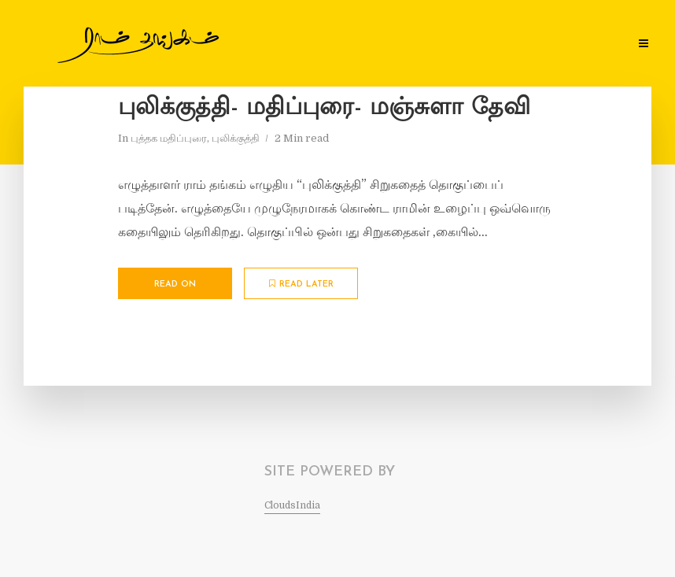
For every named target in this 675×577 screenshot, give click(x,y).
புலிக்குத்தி (236, 138)
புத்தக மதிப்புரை (169, 138)
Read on (175, 284)
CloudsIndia (292, 505)
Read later (301, 284)
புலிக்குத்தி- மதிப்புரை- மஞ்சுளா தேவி (324, 108)
